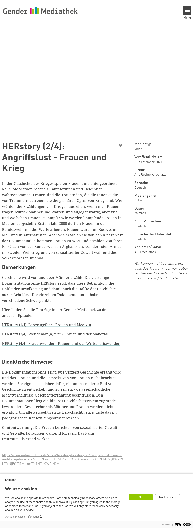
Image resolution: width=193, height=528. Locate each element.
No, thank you (167, 497)
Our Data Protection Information (22, 516)
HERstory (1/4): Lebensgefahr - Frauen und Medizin (46, 324)
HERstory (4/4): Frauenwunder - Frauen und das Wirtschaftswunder (61, 343)
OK (141, 497)
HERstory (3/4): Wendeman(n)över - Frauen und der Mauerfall (56, 334)
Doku (138, 200)
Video (138, 149)
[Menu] (187, 10)
